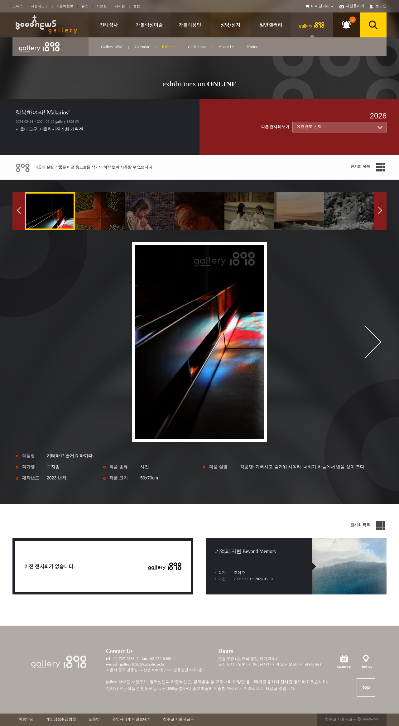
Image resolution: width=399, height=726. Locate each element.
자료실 (101, 6)
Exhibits (168, 46)
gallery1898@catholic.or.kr (142, 664)
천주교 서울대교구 (178, 719)
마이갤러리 (322, 6)
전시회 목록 (360, 166)
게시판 (120, 6)
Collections (197, 46)
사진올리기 (355, 6)
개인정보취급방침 (61, 719)
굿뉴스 (17, 6)
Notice (252, 46)
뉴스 (84, 6)
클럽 (136, 6)
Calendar (142, 46)
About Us (226, 46)
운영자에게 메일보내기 (131, 719)
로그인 (381, 6)
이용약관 (26, 719)
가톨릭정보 (64, 6)
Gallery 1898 (111, 46)
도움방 (94, 719)
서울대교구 (39, 6)
